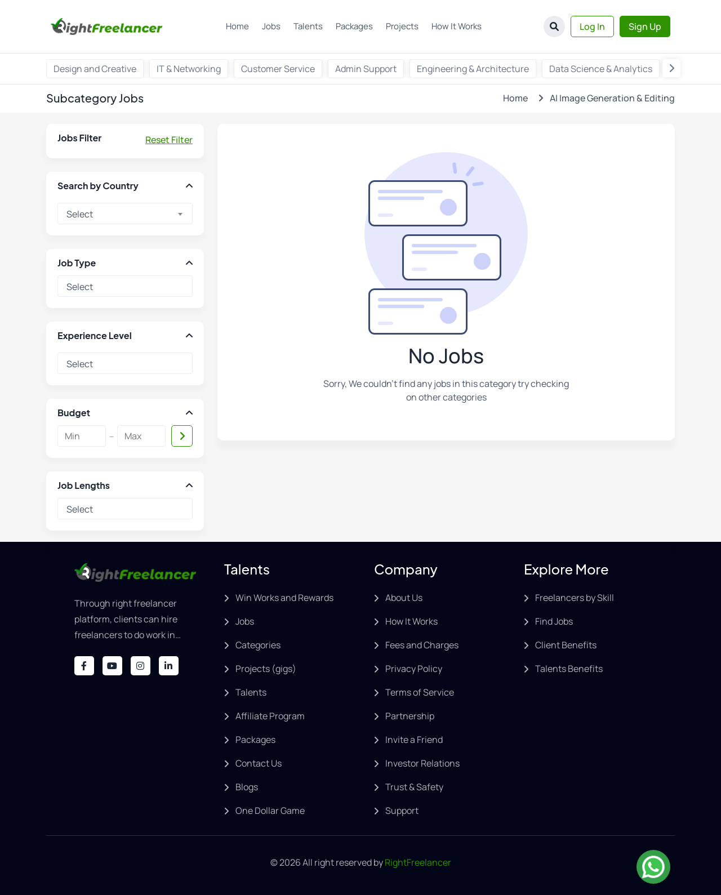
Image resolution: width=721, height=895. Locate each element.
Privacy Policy (413, 668)
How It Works (456, 26)
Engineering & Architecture (473, 69)
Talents (308, 26)
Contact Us (258, 763)
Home (237, 26)
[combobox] (125, 213)
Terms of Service (419, 692)
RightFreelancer (418, 862)
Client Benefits (566, 645)
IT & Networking (189, 69)
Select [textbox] (79, 214)
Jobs (271, 26)
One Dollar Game (270, 810)
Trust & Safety (414, 787)
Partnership (409, 716)
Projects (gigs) (265, 668)
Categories (258, 645)
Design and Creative (95, 69)
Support (402, 810)
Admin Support (366, 69)
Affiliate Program (270, 716)
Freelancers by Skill (574, 597)
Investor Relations (422, 763)
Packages (354, 26)
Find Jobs (554, 621)
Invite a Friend (414, 739)
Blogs (246, 787)
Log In (592, 26)
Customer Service (278, 69)
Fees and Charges (422, 645)
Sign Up (645, 26)
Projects (402, 26)
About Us (403, 597)
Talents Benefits (569, 668)
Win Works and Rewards (284, 597)
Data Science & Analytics (600, 69)
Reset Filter (169, 139)
